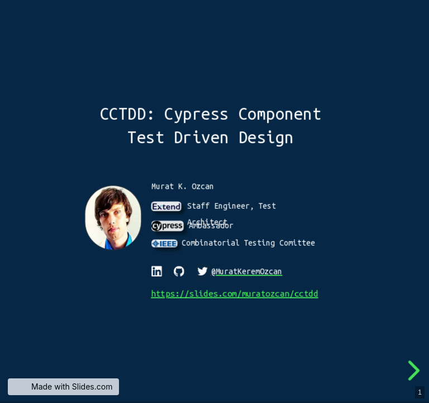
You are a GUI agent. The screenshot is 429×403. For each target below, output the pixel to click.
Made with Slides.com (71, 386)
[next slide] (414, 370)
